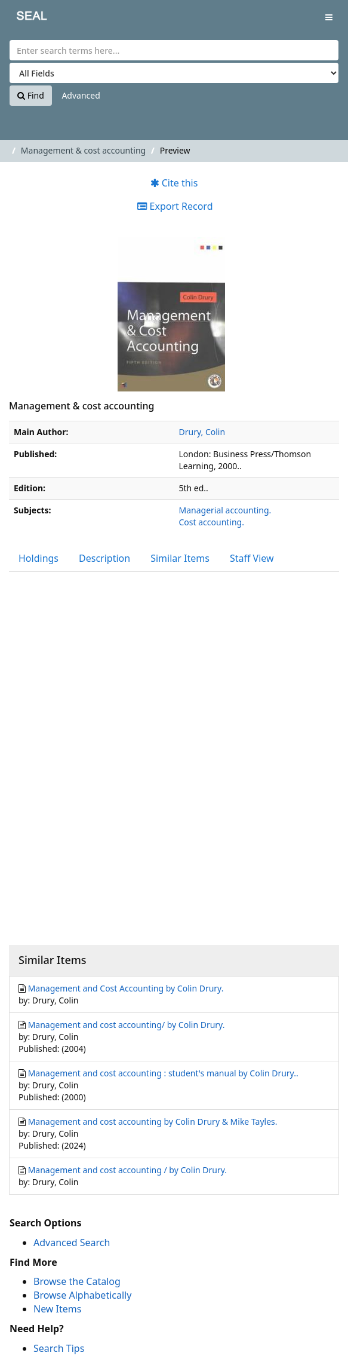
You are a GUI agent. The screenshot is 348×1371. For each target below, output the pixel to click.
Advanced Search (71, 1242)
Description (104, 558)
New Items (57, 1308)
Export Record (175, 206)
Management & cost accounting (83, 150)
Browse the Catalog (77, 1281)
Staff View (252, 558)
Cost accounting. (211, 522)
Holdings (38, 558)
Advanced (80, 95)
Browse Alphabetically (82, 1295)
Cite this (174, 182)
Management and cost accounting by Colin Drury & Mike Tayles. (153, 1121)
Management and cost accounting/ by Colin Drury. (126, 1024)
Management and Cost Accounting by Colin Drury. (126, 988)
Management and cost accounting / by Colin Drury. (127, 1170)
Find (30, 95)
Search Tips (58, 1348)
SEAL (23, 18)
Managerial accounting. (225, 510)
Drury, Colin (202, 431)
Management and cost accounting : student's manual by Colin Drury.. (163, 1073)
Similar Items (180, 558)
